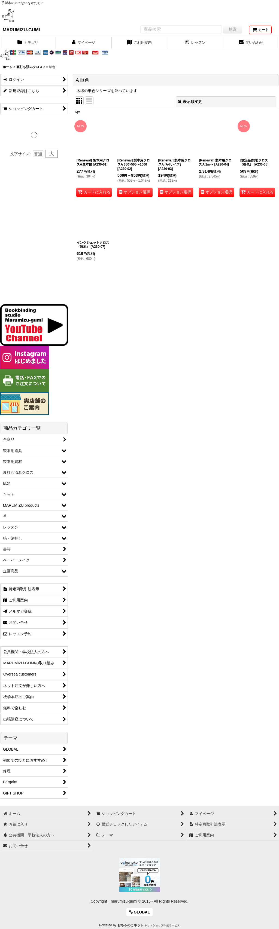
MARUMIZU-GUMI (21, 29)
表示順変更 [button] (190, 101)
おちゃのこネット (130, 925)
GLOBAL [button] (139, 912)
